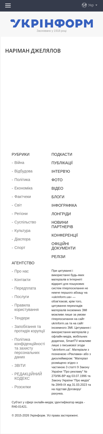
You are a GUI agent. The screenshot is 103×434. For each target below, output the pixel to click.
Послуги (22, 296)
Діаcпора (22, 239)
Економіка (24, 188)
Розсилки (23, 387)
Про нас (22, 271)
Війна (19, 162)
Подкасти (62, 154)
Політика (22, 179)
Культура (22, 230)
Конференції (65, 235)
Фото (57, 180)
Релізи (58, 256)
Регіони (21, 213)
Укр (91, 5)
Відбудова (24, 171)
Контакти (22, 279)
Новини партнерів (62, 224)
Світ (18, 205)
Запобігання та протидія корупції (30, 328)
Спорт (20, 247)
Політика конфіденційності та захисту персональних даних (30, 348)
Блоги (58, 197)
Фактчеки (23, 196)
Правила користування (27, 307)
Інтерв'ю (61, 171)
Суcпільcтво (25, 222)
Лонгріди (61, 214)
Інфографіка (64, 205)
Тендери (22, 318)
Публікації (62, 163)
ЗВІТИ (20, 365)
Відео (57, 188)
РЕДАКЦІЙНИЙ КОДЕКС (28, 376)
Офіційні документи (64, 246)
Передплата (25, 288)
